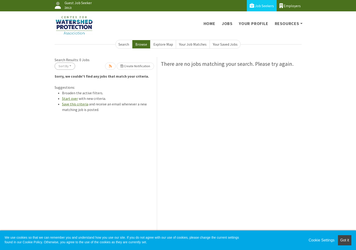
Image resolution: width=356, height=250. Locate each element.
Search (123, 44)
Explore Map (163, 44)
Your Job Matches (193, 44)
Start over (70, 98)
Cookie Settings (321, 240)
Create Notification (135, 66)
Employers (290, 6)
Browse (141, 44)
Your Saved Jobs (225, 44)
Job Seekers (262, 6)
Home (209, 23)
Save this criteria (75, 104)
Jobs (227, 23)
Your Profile (253, 23)
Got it (344, 240)
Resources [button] (287, 23)
